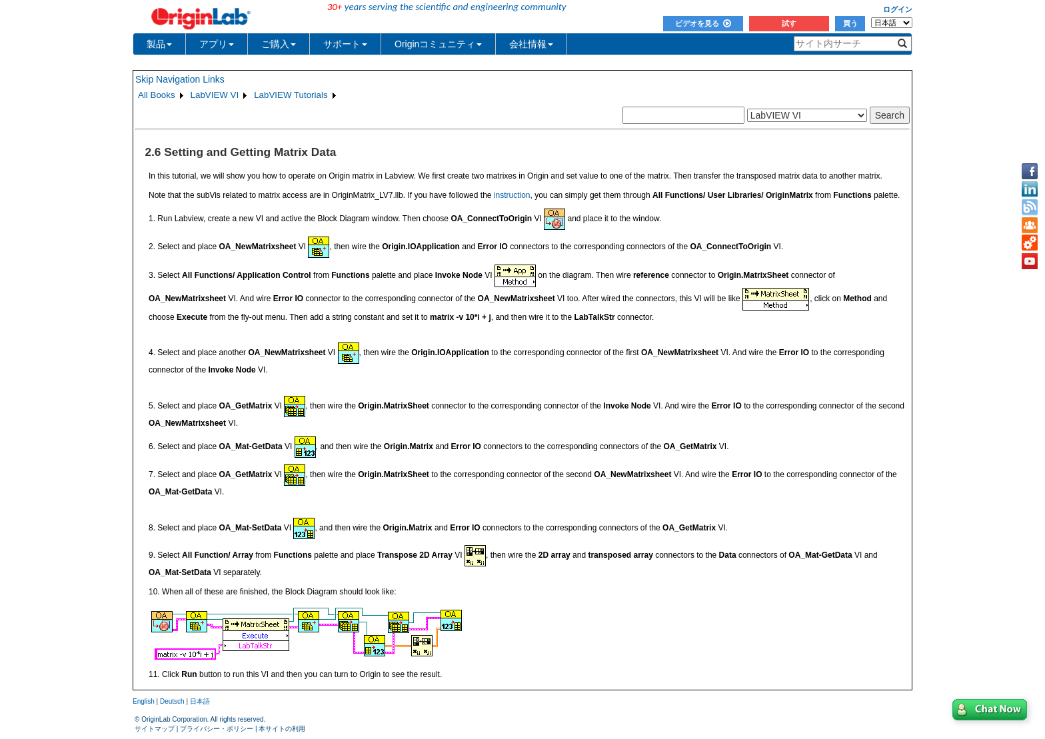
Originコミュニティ (438, 44)
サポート (345, 44)
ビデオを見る (703, 23)
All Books (156, 95)
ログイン (897, 9)
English (144, 701)
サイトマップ (155, 728)
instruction (512, 195)
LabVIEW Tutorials (290, 95)
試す (789, 23)
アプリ (216, 44)
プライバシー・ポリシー (216, 728)
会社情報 (531, 44)
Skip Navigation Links (180, 79)
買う (850, 23)
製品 (159, 44)
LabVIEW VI (215, 95)
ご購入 (278, 44)
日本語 (200, 701)
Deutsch (172, 701)
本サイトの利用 (282, 728)
